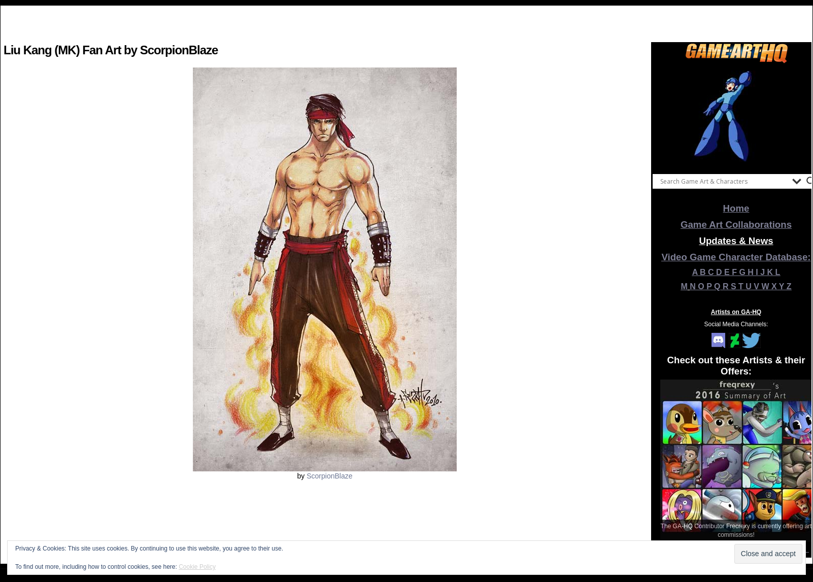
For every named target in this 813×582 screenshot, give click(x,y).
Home (736, 208)
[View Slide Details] (736, 116)
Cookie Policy (197, 566)
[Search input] (723, 181)
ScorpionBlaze (329, 476)
